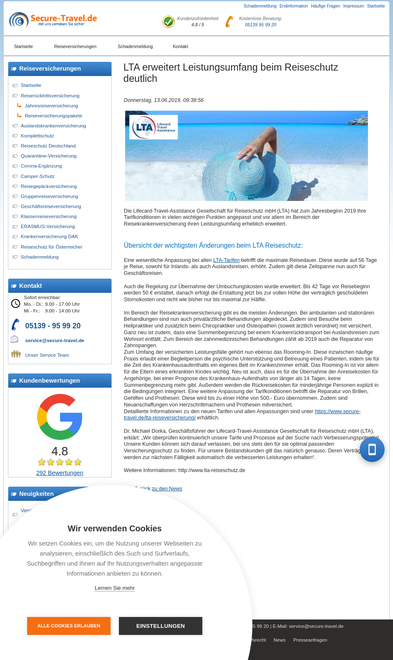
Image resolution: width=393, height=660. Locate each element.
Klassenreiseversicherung (49, 216)
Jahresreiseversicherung (51, 105)
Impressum (353, 6)
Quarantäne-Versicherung (49, 155)
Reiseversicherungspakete (54, 115)
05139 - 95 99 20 (53, 326)
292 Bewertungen (59, 473)
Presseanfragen (310, 639)
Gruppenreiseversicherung (49, 196)
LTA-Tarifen (226, 260)
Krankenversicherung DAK (49, 236)
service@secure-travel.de (54, 340)
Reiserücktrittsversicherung (50, 95)
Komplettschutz (37, 135)
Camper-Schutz (38, 176)
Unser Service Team (47, 355)
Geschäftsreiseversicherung (51, 206)
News (280, 639)
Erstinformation (294, 6)
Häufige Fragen (325, 6)
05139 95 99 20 (260, 24)
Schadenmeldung (260, 6)
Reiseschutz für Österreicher (52, 246)
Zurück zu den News (158, 489)
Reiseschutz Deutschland (48, 145)
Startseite (376, 6)
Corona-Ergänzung (41, 165)
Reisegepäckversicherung (49, 186)
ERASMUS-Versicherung (48, 226)
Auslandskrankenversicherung (53, 125)
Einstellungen (160, 626)
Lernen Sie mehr (115, 588)
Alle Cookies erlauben (69, 625)
